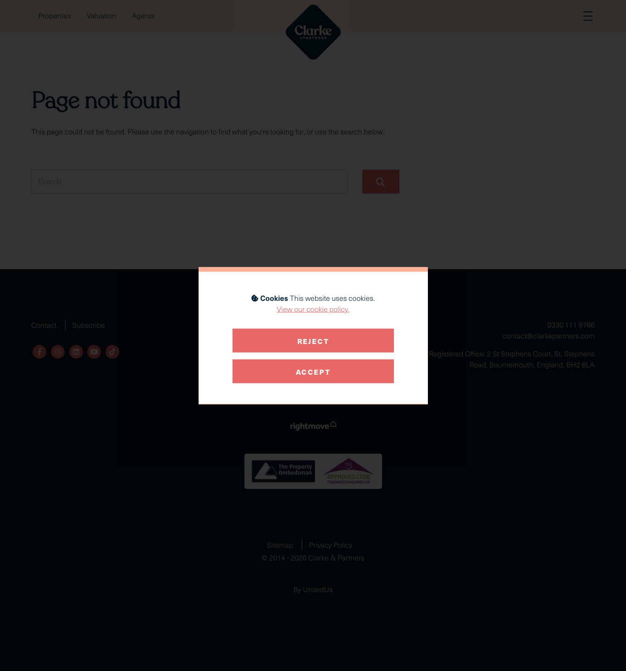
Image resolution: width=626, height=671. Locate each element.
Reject (313, 340)
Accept (313, 371)
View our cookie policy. (313, 309)
